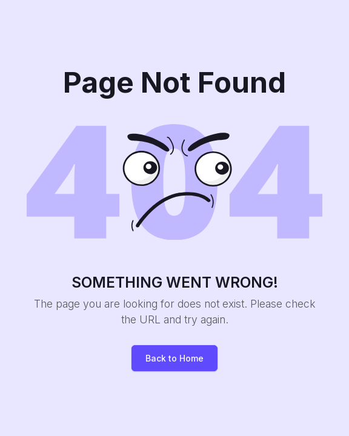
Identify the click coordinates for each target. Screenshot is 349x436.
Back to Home (174, 358)
